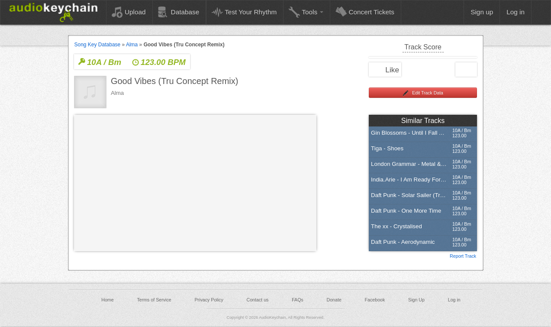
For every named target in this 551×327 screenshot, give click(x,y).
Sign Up (416, 299)
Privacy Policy (208, 299)
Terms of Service (154, 299)
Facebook (375, 299)
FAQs (297, 299)
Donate (333, 299)
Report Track (463, 255)
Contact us (257, 299)
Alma (132, 45)
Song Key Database (97, 45)
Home (107, 299)
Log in (454, 299)
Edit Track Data (423, 93)
